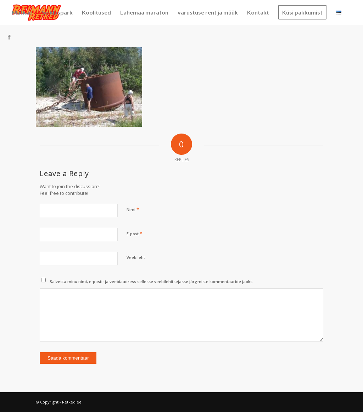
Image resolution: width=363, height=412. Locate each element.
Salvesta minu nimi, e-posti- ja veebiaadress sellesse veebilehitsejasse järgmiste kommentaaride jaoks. (151, 281)
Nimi (133, 209)
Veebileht (136, 257)
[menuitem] (22, 12)
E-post (134, 233)
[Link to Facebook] (9, 37)
